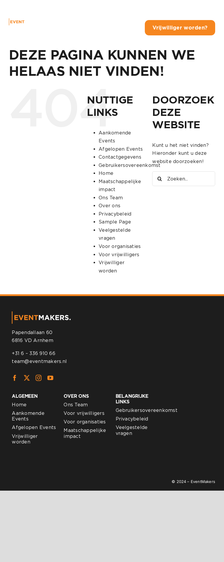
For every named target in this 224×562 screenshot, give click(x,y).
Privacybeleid (115, 214)
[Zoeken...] (183, 178)
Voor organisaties (120, 246)
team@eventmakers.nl (39, 361)
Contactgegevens (120, 157)
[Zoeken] (159, 178)
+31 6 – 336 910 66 (33, 353)
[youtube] (50, 378)
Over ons (109, 205)
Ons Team (111, 198)
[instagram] (39, 378)
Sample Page (115, 222)
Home (106, 173)
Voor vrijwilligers (119, 254)
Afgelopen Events (121, 149)
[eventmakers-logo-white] (26, 20)
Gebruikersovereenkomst (129, 165)
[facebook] (15, 378)
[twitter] (27, 378)
